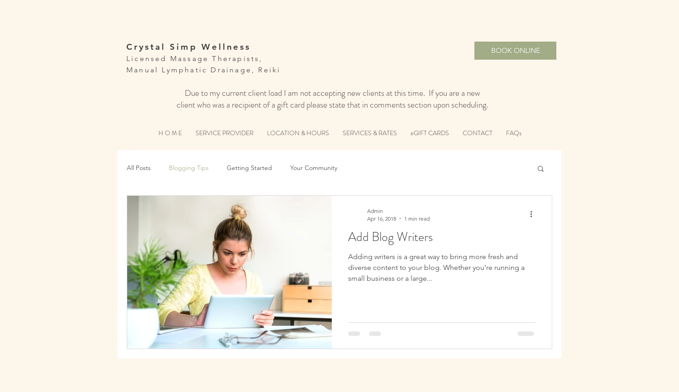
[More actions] (534, 214)
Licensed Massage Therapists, (194, 58)
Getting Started (249, 168)
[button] (540, 169)
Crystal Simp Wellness (188, 47)
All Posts (139, 168)
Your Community (313, 168)
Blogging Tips (189, 168)
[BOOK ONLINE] (515, 51)
